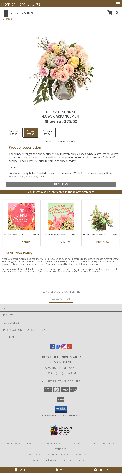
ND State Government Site (76, 454)
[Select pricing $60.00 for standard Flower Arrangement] (13, 132)
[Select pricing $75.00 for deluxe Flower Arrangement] (31, 132)
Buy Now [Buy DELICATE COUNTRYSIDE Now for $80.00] (102, 242)
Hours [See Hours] (101, 470)
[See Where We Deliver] (61, 298)
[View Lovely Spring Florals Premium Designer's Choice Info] (21, 216)
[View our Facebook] (52, 348)
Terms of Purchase (62, 460)
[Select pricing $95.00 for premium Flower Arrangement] (47, 132)
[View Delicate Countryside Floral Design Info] (100, 217)
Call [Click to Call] (20, 470)
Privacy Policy (38, 460)
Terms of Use (85, 460)
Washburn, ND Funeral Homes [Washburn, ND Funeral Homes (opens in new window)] (23, 443)
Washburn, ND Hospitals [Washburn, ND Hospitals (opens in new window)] (60, 443)
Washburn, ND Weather (43, 454)
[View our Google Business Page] (58, 348)
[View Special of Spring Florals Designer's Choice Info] (61, 217)
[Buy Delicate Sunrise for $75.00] (61, 184)
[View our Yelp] (69, 348)
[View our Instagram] (63, 348)
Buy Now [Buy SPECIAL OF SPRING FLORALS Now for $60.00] (63, 242)
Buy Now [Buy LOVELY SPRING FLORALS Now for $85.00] (24, 242)
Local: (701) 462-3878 (61, 373)
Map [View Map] (61, 470)
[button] (112, 13)
